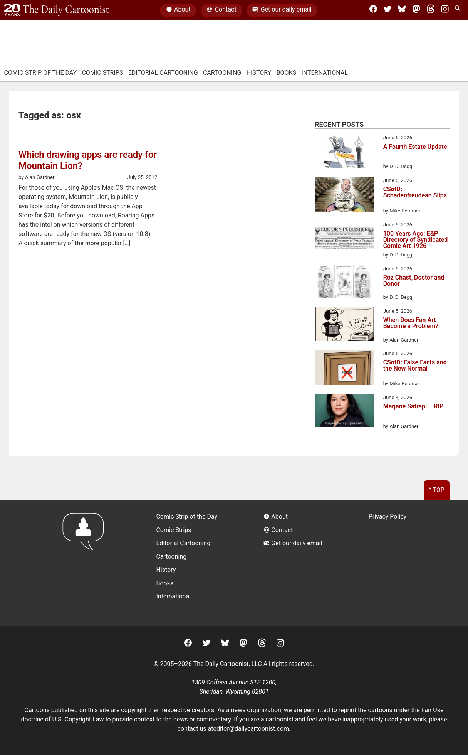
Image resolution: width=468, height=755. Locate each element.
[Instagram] (445, 10)
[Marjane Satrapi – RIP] (344, 412)
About (178, 10)
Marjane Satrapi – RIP (413, 406)
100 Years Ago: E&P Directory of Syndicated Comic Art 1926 (415, 240)
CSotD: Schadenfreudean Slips (415, 192)
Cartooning (222, 72)
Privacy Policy (388, 516)
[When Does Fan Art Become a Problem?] (344, 325)
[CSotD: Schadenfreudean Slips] (344, 196)
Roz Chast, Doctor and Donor (414, 281)
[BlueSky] (401, 10)
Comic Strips (102, 72)
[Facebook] (373, 10)
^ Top (437, 490)
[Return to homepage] (86, 562)
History (259, 72)
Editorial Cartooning (163, 72)
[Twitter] (387, 10)
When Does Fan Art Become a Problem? (411, 323)
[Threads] (430, 10)
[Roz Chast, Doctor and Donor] (344, 283)
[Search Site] (459, 10)
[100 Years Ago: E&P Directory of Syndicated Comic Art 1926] (344, 239)
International (324, 72)
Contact (221, 10)
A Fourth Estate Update (415, 147)
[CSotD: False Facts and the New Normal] (344, 369)
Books (287, 72)
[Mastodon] (416, 10)
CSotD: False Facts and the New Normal (415, 365)
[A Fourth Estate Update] (344, 152)
